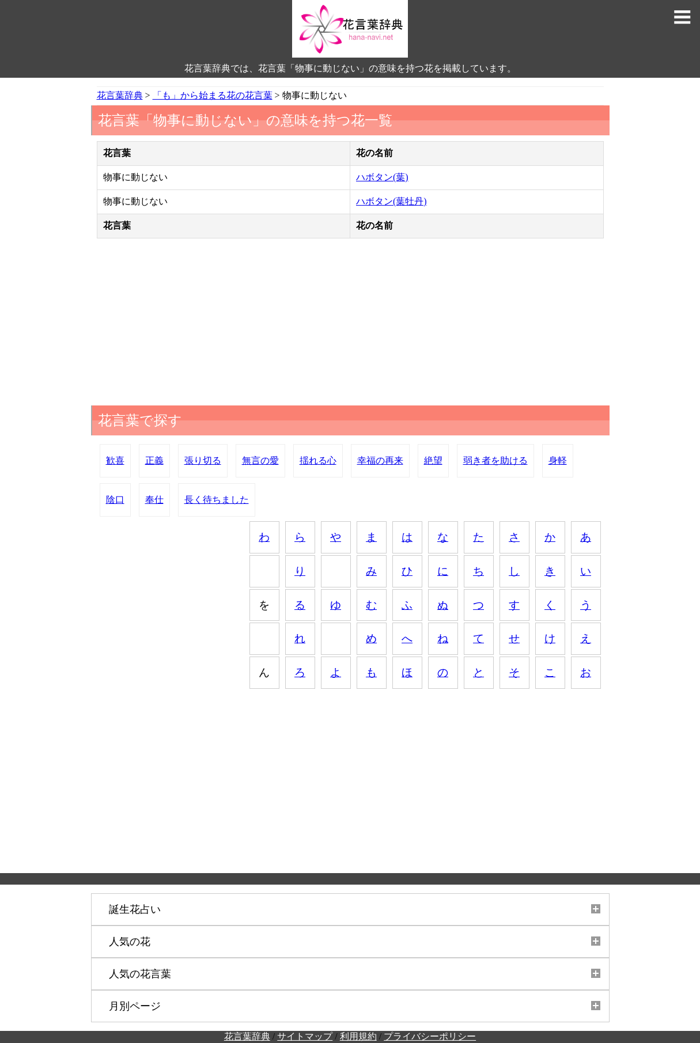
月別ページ (135, 1006)
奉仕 (154, 500)
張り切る (202, 460)
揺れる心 (318, 460)
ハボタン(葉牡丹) (391, 201)
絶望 (433, 460)
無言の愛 (260, 460)
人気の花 (129, 941)
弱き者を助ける (495, 460)
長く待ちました (216, 500)
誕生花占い (135, 909)
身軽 (557, 460)
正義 (154, 460)
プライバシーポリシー (430, 1036)
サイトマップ (304, 1036)
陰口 (115, 500)
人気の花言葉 (140, 974)
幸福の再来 (380, 460)
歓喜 (115, 460)
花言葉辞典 (247, 1036)
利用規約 (358, 1036)
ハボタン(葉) (382, 177)
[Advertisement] (350, 324)
